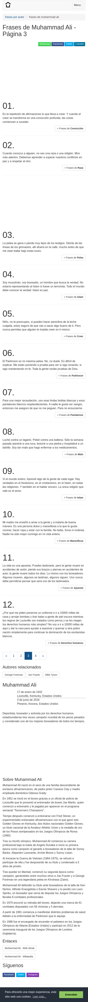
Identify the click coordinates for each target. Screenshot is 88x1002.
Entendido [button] (71, 994)
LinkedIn (79, 44)
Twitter (69, 44)
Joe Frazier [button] (34, 674)
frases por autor (14, 17)
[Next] (43, 656)
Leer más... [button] (39, 996)
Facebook (58, 44)
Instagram (33, 974)
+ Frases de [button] (70, 128)
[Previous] (6, 656)
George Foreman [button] (14, 674)
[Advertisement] (42, 73)
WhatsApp (45, 44)
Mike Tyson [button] (51, 674)
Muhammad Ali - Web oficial (19, 948)
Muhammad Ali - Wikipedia (19, 956)
